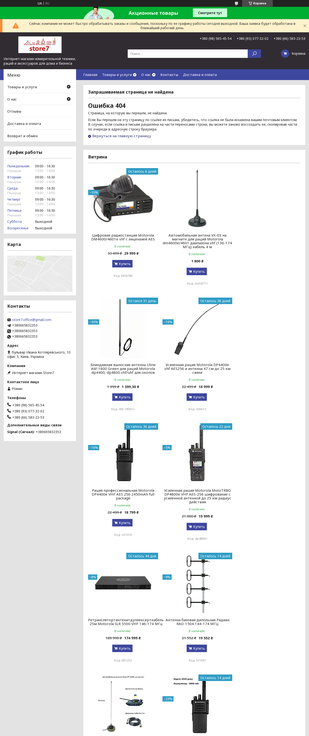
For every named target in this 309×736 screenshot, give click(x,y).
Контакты (169, 74)
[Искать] (254, 53)
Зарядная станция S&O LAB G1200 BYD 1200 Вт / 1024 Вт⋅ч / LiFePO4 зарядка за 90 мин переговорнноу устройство (194, 629)
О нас (146, 74)
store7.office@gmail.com (31, 320)
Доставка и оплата (200, 74)
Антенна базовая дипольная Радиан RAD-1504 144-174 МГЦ (194, 496)
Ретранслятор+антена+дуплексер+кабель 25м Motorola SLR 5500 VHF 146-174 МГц (126, 496)
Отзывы (14, 111)
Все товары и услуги (279, 686)
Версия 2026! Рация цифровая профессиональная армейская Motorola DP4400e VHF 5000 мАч (122, 627)
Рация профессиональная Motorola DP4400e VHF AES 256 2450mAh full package (194, 368)
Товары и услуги (117, 74)
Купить (124, 263)
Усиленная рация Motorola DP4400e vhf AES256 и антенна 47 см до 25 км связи (122, 368)
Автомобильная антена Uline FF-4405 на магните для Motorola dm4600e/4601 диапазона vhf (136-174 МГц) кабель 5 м (266, 500)
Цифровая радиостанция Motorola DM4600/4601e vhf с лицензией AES (122, 237)
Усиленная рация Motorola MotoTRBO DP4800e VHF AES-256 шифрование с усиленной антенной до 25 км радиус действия (266, 370)
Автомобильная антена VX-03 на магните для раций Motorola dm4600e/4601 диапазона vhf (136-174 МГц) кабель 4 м (194, 241)
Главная (90, 74)
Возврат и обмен (22, 135)
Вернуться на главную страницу (121, 135)
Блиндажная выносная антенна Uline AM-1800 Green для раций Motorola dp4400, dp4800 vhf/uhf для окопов (266, 239)
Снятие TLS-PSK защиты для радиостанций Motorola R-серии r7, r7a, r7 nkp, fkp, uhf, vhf (267, 627)
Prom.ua (176, 703)
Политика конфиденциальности (193, 707)
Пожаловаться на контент (150, 707)
